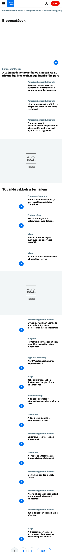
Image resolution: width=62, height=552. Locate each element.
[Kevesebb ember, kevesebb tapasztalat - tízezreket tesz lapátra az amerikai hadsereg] (44, 90)
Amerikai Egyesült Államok (41, 82)
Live (55, 3)
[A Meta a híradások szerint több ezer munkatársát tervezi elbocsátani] (44, 499)
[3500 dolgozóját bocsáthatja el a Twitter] (44, 518)
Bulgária (32, 338)
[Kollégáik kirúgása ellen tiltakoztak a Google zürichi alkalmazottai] (44, 385)
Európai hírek (34, 215)
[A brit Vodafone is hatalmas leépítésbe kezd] (44, 366)
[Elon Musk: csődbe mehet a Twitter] (44, 480)
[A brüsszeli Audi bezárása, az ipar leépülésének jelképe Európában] (44, 204)
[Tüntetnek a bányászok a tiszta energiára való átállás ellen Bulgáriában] (44, 347)
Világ (30, 234)
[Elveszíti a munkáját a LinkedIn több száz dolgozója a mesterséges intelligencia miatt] (44, 328)
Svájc (30, 376)
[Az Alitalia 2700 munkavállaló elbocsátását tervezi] (44, 261)
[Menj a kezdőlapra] (10, 3)
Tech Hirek (33, 414)
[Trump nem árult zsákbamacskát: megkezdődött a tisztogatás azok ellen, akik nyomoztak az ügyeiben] (44, 128)
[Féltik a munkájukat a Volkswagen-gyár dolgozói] (44, 223)
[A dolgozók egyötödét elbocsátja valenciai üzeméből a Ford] (44, 404)
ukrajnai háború (33, 10)
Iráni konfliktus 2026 (12, 10)
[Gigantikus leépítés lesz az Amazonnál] (44, 442)
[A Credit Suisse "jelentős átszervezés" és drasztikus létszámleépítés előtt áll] (44, 537)
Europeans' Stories (11, 69)
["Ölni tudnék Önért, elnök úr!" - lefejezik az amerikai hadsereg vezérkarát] (44, 109)
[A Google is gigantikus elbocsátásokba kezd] (44, 423)
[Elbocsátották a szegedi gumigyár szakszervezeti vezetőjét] (44, 242)
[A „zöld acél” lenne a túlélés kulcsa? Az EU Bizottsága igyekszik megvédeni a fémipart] (31, 74)
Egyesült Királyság (37, 357)
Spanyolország (35, 395)
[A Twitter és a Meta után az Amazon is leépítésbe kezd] (44, 461)
